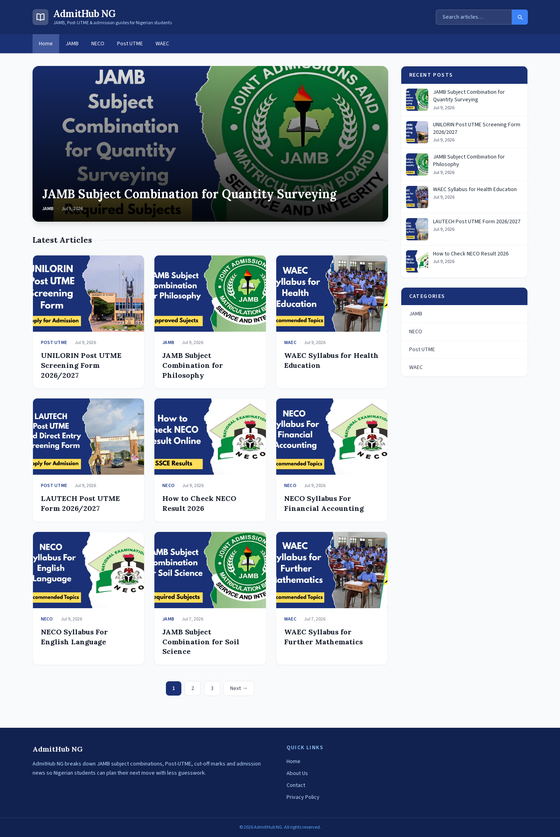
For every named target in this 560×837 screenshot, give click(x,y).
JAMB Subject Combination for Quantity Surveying (189, 193)
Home (46, 44)
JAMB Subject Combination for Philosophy (192, 365)
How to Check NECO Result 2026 (199, 503)
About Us (297, 773)
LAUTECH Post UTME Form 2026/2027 (80, 503)
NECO (97, 44)
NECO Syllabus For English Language (74, 636)
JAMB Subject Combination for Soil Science (200, 641)
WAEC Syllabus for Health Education (475, 189)
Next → (239, 688)
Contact (296, 785)
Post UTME (130, 44)
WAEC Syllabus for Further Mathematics (323, 636)
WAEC (162, 44)
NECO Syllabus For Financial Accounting (324, 503)
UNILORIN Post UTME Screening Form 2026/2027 (81, 365)
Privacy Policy (303, 797)
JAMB (72, 44)
